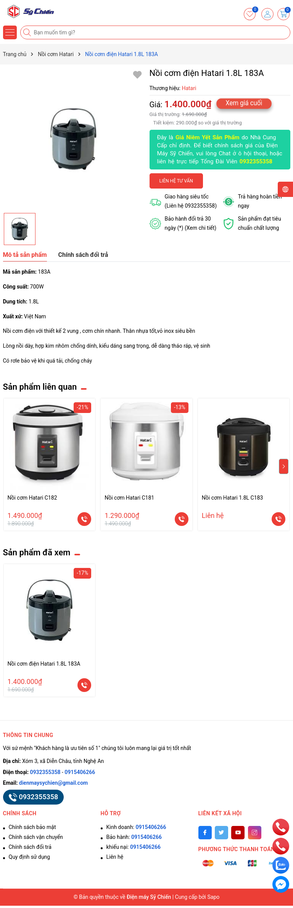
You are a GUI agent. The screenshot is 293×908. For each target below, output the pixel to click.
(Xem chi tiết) (200, 228)
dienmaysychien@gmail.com (53, 783)
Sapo (214, 897)
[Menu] (10, 32)
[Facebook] (205, 832)
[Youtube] (238, 832)
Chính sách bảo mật (32, 827)
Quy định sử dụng (29, 857)
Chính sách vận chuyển (36, 837)
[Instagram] (254, 832)
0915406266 (79, 772)
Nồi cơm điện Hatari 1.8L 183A (44, 664)
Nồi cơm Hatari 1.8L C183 (232, 498)
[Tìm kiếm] (27, 32)
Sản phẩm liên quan (40, 387)
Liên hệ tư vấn (176, 181)
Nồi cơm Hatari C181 (129, 498)
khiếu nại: (133, 847)
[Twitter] (221, 832)
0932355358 (256, 161)
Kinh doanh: (136, 827)
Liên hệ (115, 857)
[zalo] (280, 865)
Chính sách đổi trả (30, 847)
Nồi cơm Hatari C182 (32, 498)
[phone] (280, 827)
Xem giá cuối (244, 102)
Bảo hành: (134, 837)
